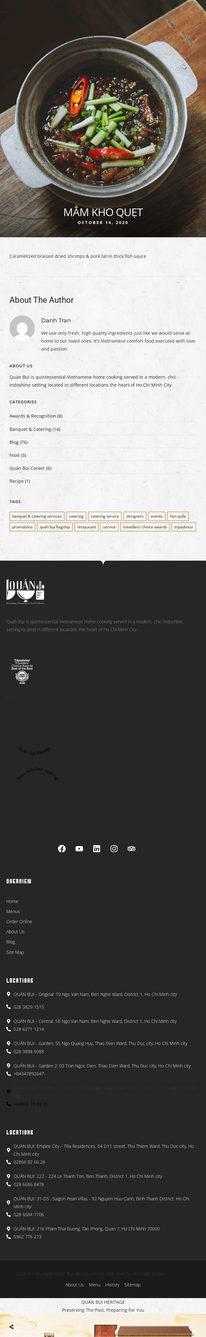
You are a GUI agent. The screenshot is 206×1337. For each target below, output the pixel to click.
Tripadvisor (183, 527)
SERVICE (109, 527)
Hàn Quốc (178, 516)
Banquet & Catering (30, 429)
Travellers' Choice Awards (145, 527)
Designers (135, 516)
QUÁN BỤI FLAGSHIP (55, 527)
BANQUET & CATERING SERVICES (37, 516)
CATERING (76, 516)
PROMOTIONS (22, 527)
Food (14, 455)
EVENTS (157, 516)
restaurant (86, 527)
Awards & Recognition (32, 416)
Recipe (16, 481)
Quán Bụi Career (27, 468)
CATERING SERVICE (105, 516)
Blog (14, 442)
